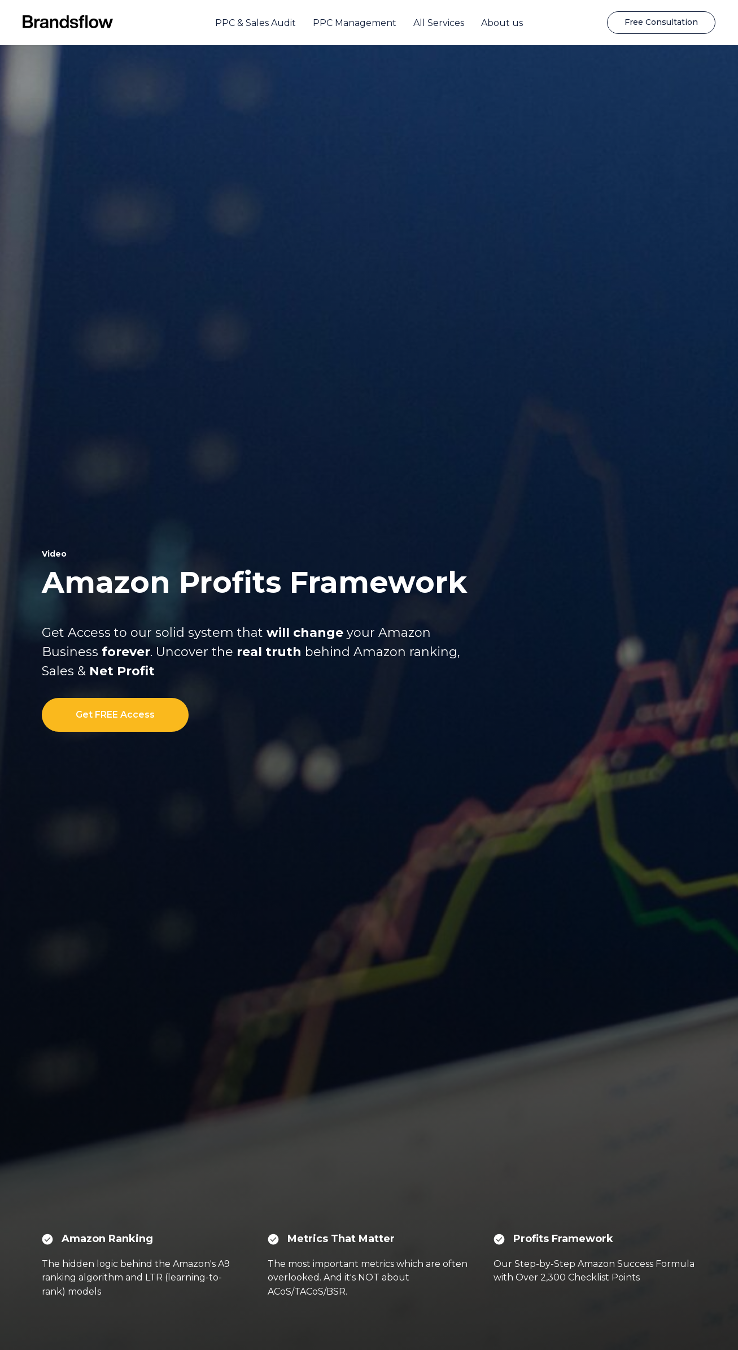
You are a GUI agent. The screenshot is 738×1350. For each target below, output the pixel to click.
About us (502, 23)
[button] (661, 22)
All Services (438, 23)
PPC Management (354, 23)
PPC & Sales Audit (255, 23)
